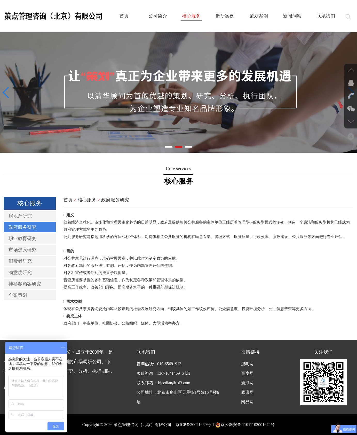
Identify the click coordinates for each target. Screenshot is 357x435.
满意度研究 (20, 272)
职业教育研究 (22, 238)
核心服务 (87, 199)
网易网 (247, 402)
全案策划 (18, 295)
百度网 (247, 373)
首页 (68, 199)
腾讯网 (247, 392)
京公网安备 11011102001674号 (245, 424)
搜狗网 (247, 364)
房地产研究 (20, 215)
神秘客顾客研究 (25, 283)
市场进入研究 (22, 249)
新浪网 (247, 383)
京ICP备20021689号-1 (195, 424)
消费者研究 (20, 261)
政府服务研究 (22, 227)
